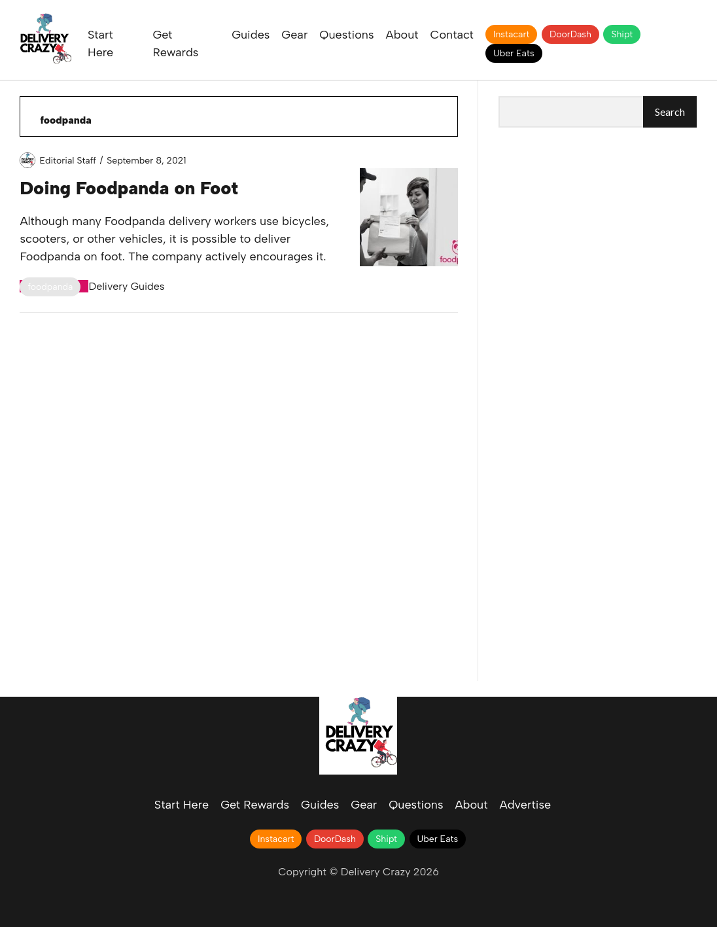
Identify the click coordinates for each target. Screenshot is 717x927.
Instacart (511, 34)
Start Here (181, 804)
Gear (294, 34)
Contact (452, 34)
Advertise (525, 804)
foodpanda (50, 286)
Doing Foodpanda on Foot (128, 188)
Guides (251, 34)
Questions (346, 34)
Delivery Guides (126, 286)
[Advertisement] (597, 225)
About (402, 34)
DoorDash (570, 34)
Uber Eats (513, 53)
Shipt (622, 34)
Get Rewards (254, 804)
